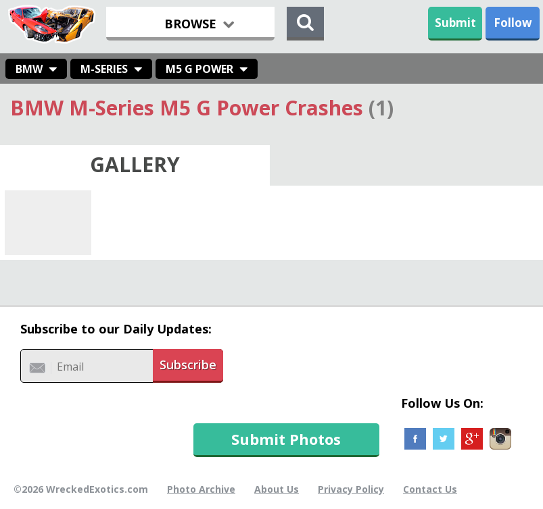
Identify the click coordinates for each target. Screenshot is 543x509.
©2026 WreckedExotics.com (81, 489)
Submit (455, 22)
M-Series (104, 68)
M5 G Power (199, 68)
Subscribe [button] (188, 364)
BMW (29, 68)
